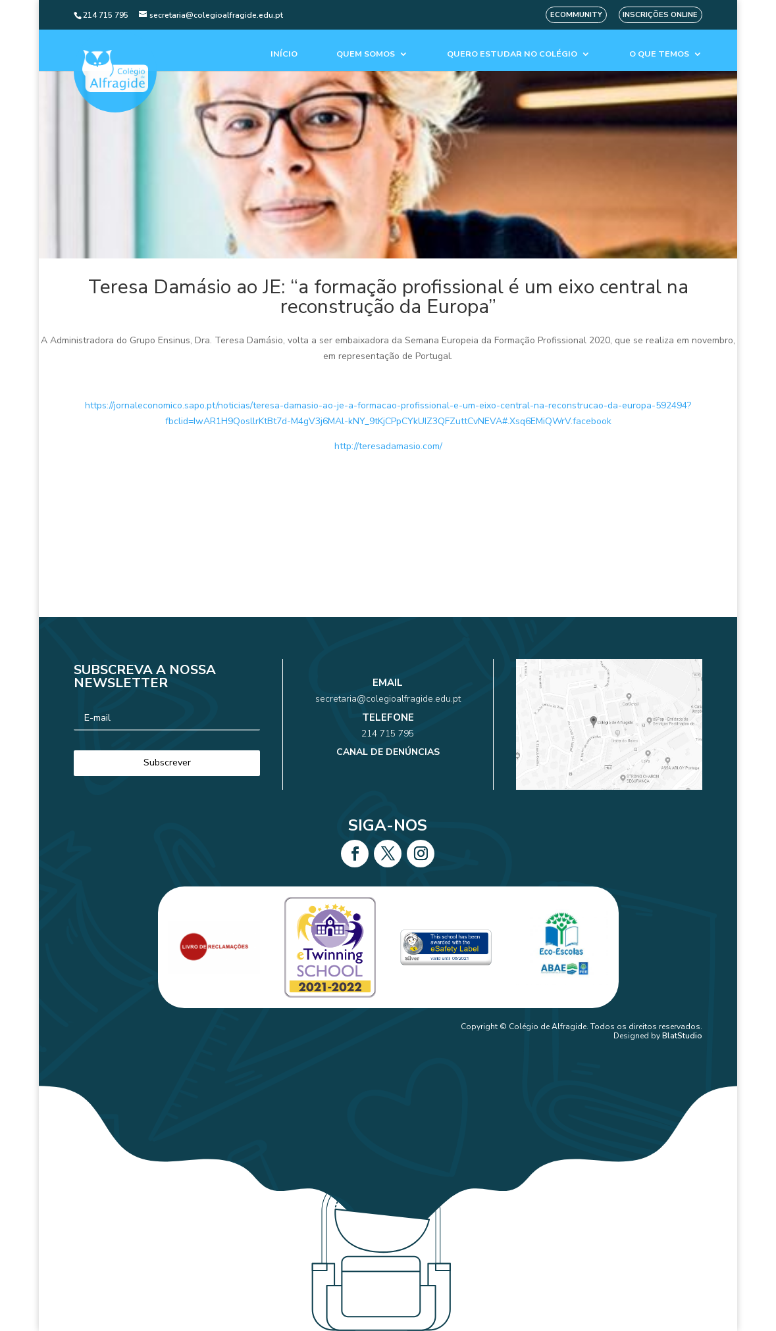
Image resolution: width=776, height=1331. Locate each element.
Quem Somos (365, 54)
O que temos (659, 54)
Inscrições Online (660, 15)
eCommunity (576, 15)
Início (284, 54)
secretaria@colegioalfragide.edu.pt (388, 709)
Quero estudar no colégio (512, 54)
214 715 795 (388, 729)
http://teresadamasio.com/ (388, 446)
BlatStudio (682, 1035)
